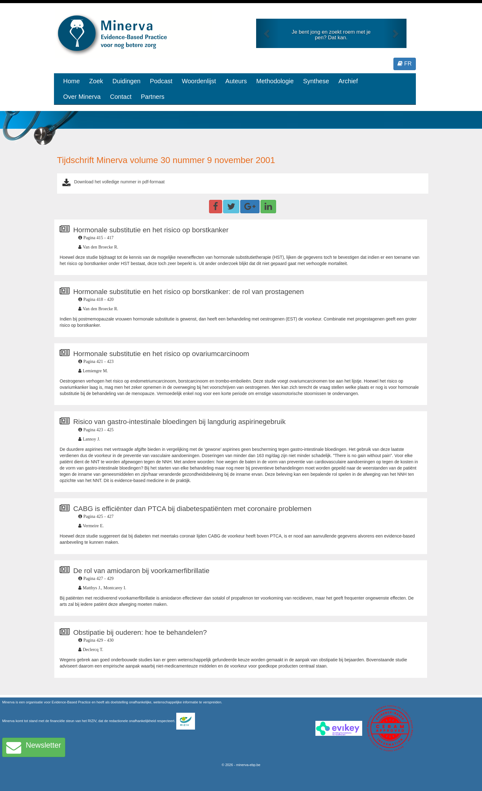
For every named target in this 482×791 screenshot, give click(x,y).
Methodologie (275, 81)
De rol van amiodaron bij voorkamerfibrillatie (141, 571)
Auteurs (236, 81)
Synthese (316, 81)
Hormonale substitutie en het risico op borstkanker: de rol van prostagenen (188, 292)
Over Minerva (82, 96)
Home (71, 81)
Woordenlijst (199, 81)
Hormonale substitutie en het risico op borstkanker (151, 230)
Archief (348, 81)
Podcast (161, 81)
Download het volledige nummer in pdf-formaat (119, 181)
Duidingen (126, 81)
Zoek (96, 81)
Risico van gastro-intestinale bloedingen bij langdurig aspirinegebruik (179, 422)
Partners (152, 96)
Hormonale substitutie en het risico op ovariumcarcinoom (161, 354)
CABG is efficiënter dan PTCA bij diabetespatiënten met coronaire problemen (192, 509)
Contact (121, 96)
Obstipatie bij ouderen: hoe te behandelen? (140, 632)
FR (404, 63)
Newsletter (33, 747)
